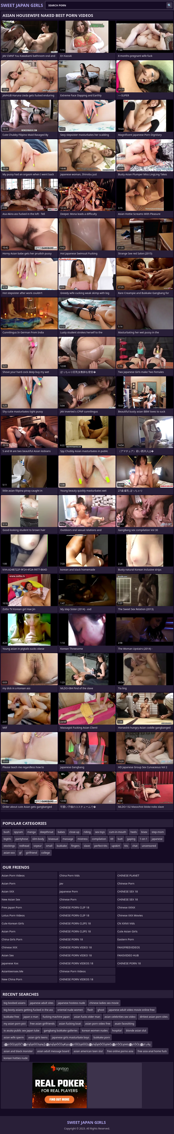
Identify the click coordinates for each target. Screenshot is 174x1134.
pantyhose (21, 839)
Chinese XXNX (126, 907)
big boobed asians (14, 1003)
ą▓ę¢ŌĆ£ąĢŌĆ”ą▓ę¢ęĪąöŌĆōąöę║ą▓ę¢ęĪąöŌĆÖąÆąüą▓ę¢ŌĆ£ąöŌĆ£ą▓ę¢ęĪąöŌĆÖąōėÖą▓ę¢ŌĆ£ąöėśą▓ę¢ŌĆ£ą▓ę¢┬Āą (77, 1044)
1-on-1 (143, 839)
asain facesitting (124, 1023)
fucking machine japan (56, 1016)
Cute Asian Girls (127, 931)
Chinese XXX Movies (130, 915)
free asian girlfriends (42, 1023)
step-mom (158, 832)
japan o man (30, 1016)
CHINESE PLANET (128, 875)
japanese (157, 839)
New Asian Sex (11, 899)
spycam (18, 832)
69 (111, 839)
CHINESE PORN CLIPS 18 (75, 923)
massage (68, 839)
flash (90, 1010)
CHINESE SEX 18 (127, 891)
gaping (131, 839)
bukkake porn (101, 1037)
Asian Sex (8, 955)
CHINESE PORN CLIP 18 (74, 907)
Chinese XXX (9, 947)
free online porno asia (120, 1051)
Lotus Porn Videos (13, 915)
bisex (144, 832)
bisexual (53, 839)
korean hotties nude (16, 1058)
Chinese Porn (125, 883)
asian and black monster (18, 1051)
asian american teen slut (88, 1051)
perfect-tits (100, 845)
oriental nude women (70, 1010)
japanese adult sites (41, 1003)
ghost (100, 1010)
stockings (9, 845)
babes (61, 832)
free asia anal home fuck (152, 1051)
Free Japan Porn (12, 907)
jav (61, 883)
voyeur (38, 845)
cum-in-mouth (117, 832)
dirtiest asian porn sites (153, 1016)
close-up (74, 832)
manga (31, 832)
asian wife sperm (14, 1037)
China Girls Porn (12, 939)
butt (120, 839)
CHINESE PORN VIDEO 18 (76, 947)
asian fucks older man (87, 1016)
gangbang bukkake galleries (60, 1030)
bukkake (62, 845)
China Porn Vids (70, 875)
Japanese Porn (69, 891)
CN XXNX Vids (126, 923)
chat (134, 845)
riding (87, 832)
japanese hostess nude (71, 1003)
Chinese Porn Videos (73, 971)
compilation (99, 839)
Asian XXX (8, 891)
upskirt (116, 845)
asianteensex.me (12, 971)
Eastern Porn (125, 939)
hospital (117, 1030)
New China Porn (12, 979)
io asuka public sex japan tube (21, 1030)
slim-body (38, 839)
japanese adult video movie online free (132, 1010)
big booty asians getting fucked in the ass (28, 1010)
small (49, 845)
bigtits (7, 839)
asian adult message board (53, 1051)
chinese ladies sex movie (104, 1003)
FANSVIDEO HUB (128, 955)
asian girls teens (37, 1037)
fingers (75, 845)
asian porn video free (97, 1023)
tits (126, 845)
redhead (24, 845)
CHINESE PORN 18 (71, 939)
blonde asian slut (136, 1030)
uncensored (149, 845)
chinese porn (68, 899)
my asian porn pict (15, 1023)
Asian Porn (8, 883)
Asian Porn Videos (13, 875)
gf (20, 852)
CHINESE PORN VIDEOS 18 (76, 963)
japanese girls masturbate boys (70, 1037)
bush (7, 832)
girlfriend (31, 852)
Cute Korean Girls (13, 923)
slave (87, 845)
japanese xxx (10, 963)
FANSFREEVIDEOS (128, 947)
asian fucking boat (70, 1023)
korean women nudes (95, 1030)
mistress (82, 839)
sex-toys (100, 832)
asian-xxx (9, 852)
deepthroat (47, 832)
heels (133, 832)
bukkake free (11, 1016)
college (45, 852)
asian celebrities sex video (120, 1016)
